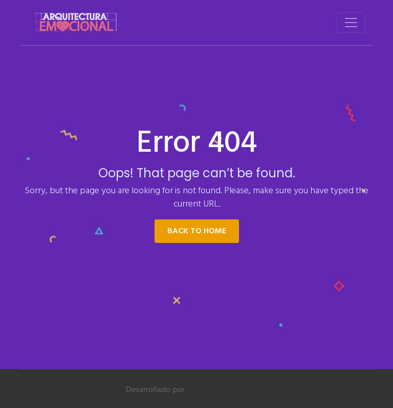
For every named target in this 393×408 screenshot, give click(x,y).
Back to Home (196, 231)
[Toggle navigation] (351, 22)
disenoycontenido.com (226, 390)
